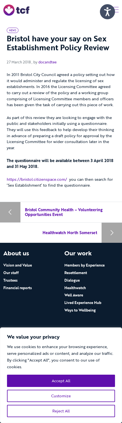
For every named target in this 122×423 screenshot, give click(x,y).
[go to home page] (16, 10)
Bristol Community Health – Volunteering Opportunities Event (63, 212)
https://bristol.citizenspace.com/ (37, 179)
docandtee (47, 62)
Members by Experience (84, 265)
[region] (61, 375)
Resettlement (75, 272)
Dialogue (72, 280)
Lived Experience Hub (82, 302)
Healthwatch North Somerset (70, 232)
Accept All (61, 381)
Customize (61, 396)
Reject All (61, 411)
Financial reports (17, 287)
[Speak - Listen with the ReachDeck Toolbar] (107, 11)
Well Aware (73, 295)
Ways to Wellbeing (80, 310)
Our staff (11, 272)
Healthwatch (75, 287)
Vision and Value (17, 265)
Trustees (10, 280)
